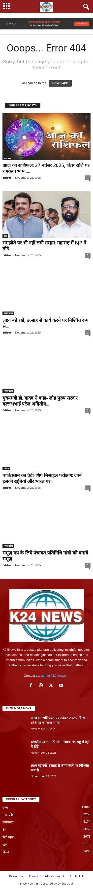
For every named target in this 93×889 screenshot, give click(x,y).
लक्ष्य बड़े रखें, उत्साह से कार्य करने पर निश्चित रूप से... (45, 323)
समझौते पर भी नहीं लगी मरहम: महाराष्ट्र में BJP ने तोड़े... (44, 246)
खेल (4, 844)
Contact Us (77, 876)
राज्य (5, 807)
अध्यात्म (7, 158)
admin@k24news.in (55, 675)
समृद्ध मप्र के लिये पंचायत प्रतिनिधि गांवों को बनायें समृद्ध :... (45, 556)
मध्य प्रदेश (8, 313)
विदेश (6, 468)
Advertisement (54, 876)
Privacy (34, 876)
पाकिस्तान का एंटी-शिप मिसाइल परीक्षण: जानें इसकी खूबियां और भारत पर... (42, 478)
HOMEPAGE (60, 83)
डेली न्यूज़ (8, 837)
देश (5, 236)
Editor (6, 177)
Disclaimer (16, 876)
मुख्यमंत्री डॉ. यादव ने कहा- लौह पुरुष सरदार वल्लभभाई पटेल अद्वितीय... (40, 401)
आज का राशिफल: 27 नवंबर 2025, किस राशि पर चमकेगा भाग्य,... (46, 168)
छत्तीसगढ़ (7, 822)
